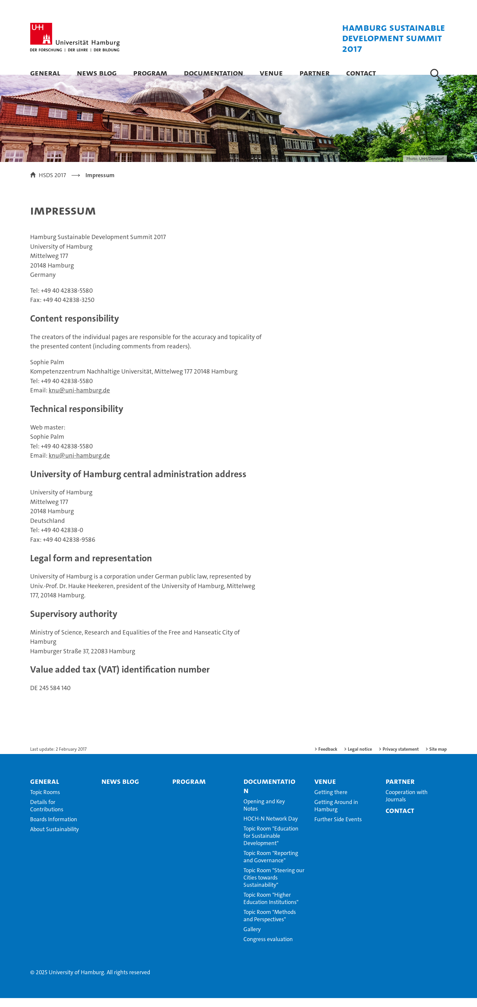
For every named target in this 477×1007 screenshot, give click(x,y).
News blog (97, 72)
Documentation (213, 72)
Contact (361, 72)
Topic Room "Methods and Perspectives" (269, 924)
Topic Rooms (45, 801)
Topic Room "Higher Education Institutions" (270, 907)
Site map (438, 758)
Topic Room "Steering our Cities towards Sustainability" (273, 886)
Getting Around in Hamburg (336, 814)
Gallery (252, 938)
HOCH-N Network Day (270, 827)
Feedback (327, 758)
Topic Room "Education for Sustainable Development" (270, 845)
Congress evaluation (268, 948)
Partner (314, 72)
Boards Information (53, 828)
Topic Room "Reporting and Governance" (270, 865)
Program (150, 72)
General (45, 72)
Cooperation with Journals (407, 804)
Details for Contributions (46, 814)
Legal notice (360, 758)
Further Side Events (338, 828)
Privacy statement (401, 758)
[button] (435, 73)
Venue (271, 72)
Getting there (330, 801)
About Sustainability (54, 838)
